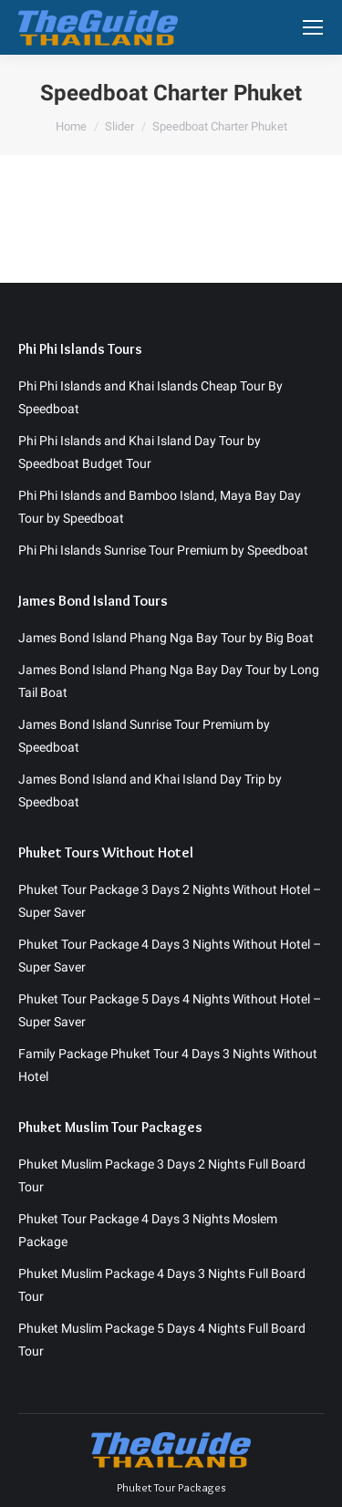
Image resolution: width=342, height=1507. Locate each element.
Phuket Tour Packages (171, 1487)
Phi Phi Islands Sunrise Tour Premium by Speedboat (163, 550)
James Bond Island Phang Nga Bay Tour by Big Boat (166, 637)
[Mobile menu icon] (313, 27)
